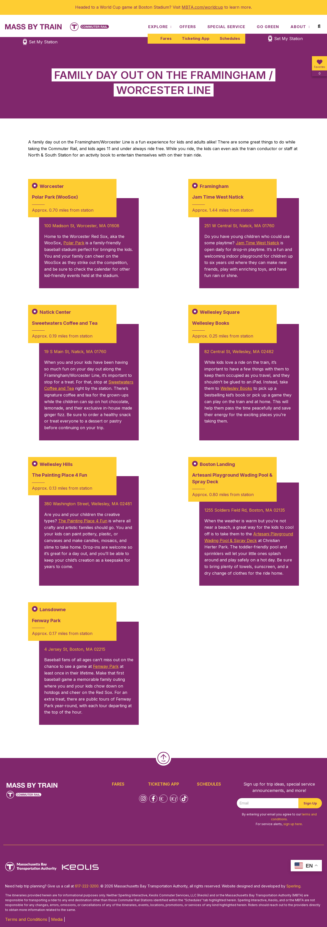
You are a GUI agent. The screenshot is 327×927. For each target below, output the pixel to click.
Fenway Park (106, 666)
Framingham (214, 186)
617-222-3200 (87, 886)
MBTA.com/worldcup (202, 7)
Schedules (230, 38)
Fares (166, 38)
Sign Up (310, 803)
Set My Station (288, 38)
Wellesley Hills (56, 464)
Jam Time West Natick (257, 242)
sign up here (292, 824)
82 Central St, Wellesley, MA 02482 (239, 351)
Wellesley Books (236, 388)
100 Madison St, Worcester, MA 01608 (81, 225)
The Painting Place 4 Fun (82, 520)
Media (57, 919)
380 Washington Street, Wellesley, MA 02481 (88, 503)
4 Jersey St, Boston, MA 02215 (74, 649)
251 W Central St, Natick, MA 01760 (239, 225)
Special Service (226, 26)
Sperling (293, 886)
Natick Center (55, 312)
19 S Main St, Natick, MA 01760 (75, 351)
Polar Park (73, 242)
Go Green (268, 26)
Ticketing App (195, 38)
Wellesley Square (220, 312)
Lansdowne (53, 609)
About (298, 26)
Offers (187, 26)
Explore (158, 26)
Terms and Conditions (26, 919)
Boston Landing (217, 464)
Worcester (52, 186)
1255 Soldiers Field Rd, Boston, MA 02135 (244, 510)
